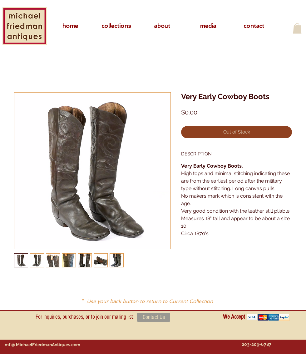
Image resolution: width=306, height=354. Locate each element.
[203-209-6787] (256, 344)
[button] (116, 26)
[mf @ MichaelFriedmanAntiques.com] (42, 345)
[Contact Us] (153, 317)
